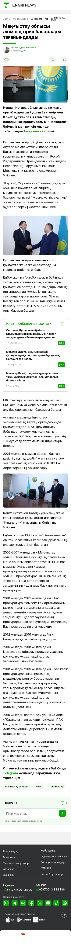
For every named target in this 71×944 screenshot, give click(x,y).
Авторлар (8, 868)
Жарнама (46, 867)
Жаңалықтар (10, 851)
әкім (38, 786)
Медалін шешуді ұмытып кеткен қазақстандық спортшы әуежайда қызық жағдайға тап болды (32, 355)
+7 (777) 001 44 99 (19, 889)
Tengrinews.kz (34, 131)
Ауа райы (8, 874)
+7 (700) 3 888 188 (52, 889)
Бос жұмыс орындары (53, 862)
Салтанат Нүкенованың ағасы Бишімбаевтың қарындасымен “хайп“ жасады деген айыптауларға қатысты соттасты (31, 334)
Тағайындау (56, 786)
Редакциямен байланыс (54, 856)
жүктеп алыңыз (26, 914)
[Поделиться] (64, 59)
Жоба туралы (48, 850)
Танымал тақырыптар (16, 863)
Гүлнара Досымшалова (23, 48)
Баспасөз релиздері (52, 874)
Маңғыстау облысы (16, 786)
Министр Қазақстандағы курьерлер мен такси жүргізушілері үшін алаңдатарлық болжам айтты (32, 377)
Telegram (10, 773)
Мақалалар (9, 857)
